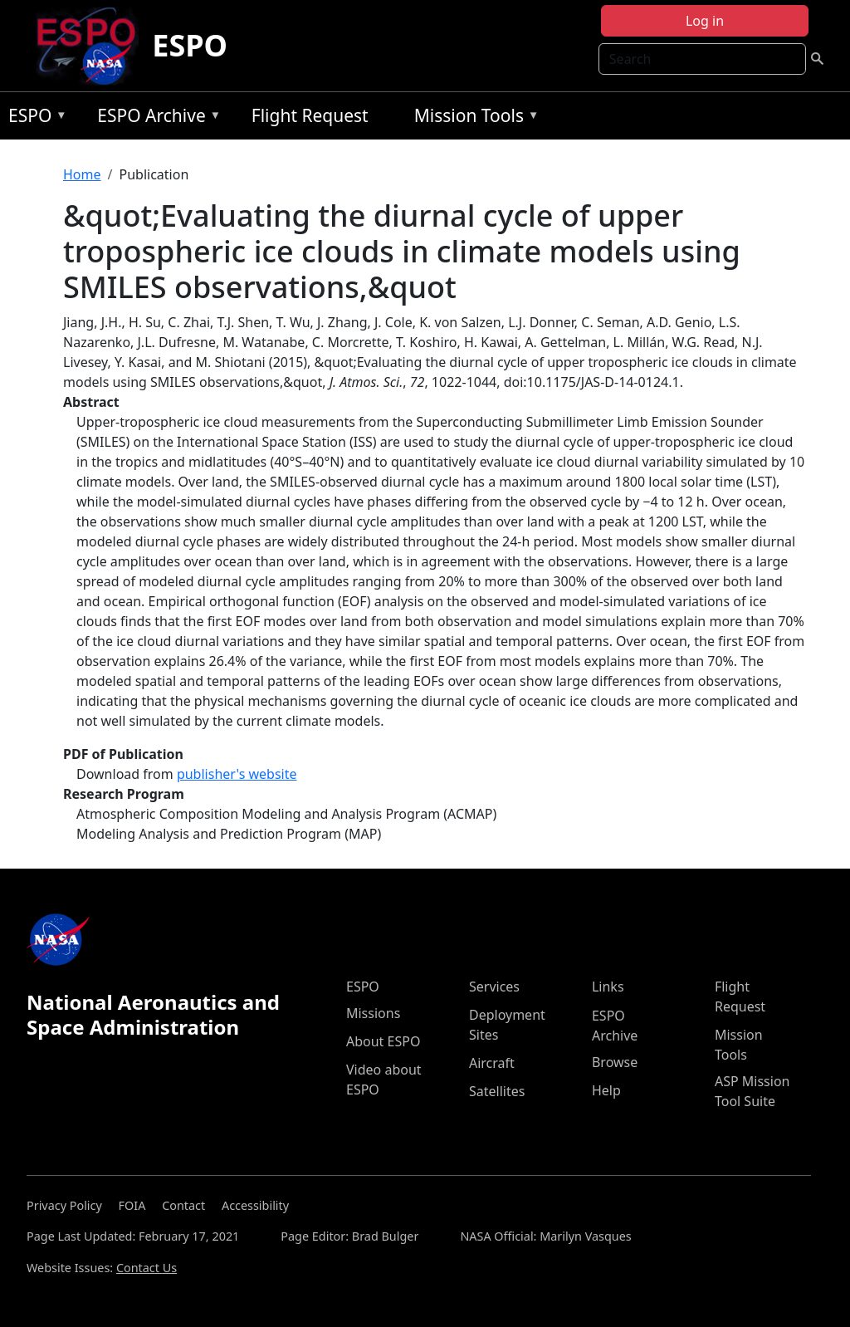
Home (82, 174)
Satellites (497, 1091)
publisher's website (237, 774)
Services (494, 986)
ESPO (189, 45)
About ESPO (383, 1041)
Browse (615, 1062)
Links (608, 986)
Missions (373, 1013)
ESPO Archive (155, 118)
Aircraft (492, 1063)
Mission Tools (473, 118)
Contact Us (146, 1268)
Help (606, 1090)
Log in (705, 21)
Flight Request (310, 115)
